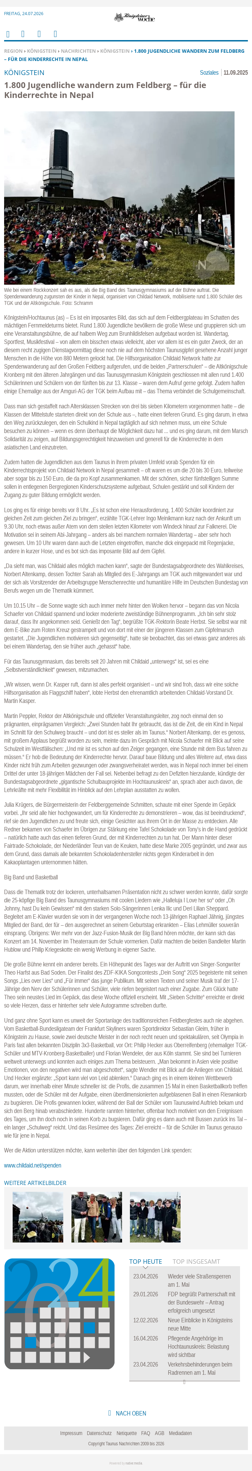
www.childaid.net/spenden (32, 1165)
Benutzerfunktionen (55, 38)
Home (7, 38)
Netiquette (127, 1433)
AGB (159, 1433)
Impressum (71, 1433)
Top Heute (145, 1261)
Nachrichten (78, 51)
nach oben (130, 1413)
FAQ (145, 1433)
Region (13, 51)
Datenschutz (99, 1433)
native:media (133, 1463)
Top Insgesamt (196, 1261)
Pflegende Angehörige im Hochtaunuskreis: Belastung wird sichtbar (198, 1346)
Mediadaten (180, 1433)
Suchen (38, 38)
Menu (22, 38)
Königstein (41, 51)
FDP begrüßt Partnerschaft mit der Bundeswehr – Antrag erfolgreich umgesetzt (201, 1302)
